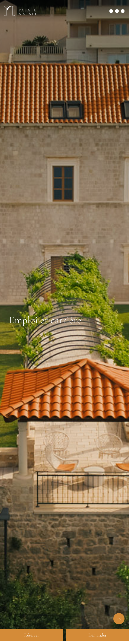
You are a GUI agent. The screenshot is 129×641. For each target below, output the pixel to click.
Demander (97, 635)
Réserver (31, 635)
